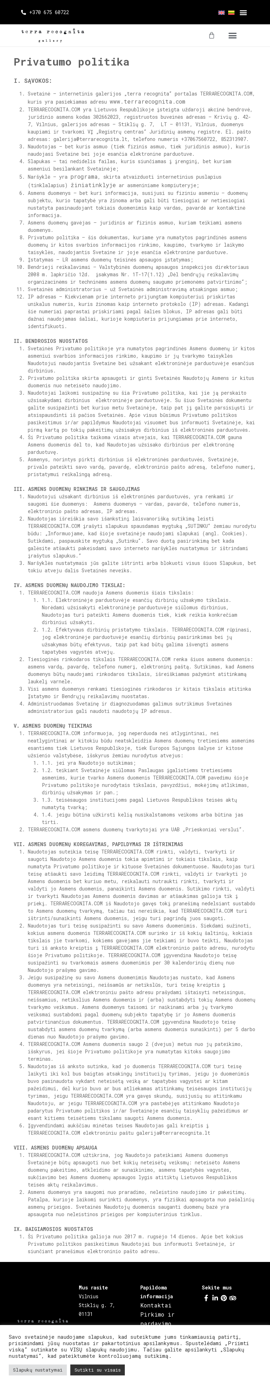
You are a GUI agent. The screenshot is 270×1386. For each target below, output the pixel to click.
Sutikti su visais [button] (98, 1370)
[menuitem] (220, 12)
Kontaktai (156, 1305)
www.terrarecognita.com (147, 101)
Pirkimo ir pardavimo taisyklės (157, 1323)
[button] (243, 12)
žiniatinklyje (93, 185)
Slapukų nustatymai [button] (38, 1370)
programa (84, 176)
